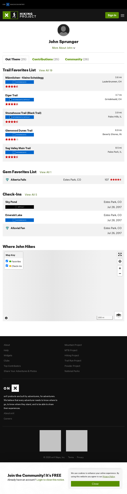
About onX (9, 413)
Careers (8, 418)
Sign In (112, 15)
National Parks (72, 371)
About (7, 344)
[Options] (119, 315)
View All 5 (31, 194)
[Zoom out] (120, 273)
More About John (63, 47)
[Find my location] (120, 261)
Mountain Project (73, 344)
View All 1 (45, 172)
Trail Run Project (73, 360)
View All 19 (45, 70)
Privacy (80, 457)
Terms (71, 457)
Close (95, 483)
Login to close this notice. (51, 479)
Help (6, 350)
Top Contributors (12, 365)
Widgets (8, 355)
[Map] (63, 285)
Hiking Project (72, 355)
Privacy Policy (109, 476)
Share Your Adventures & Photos (20, 371)
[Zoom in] (120, 268)
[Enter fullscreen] (120, 254)
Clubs (6, 360)
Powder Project (72, 365)
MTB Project (71, 350)
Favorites (13, 261)
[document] (95, 479)
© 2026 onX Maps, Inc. (54, 457)
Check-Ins (14, 265)
